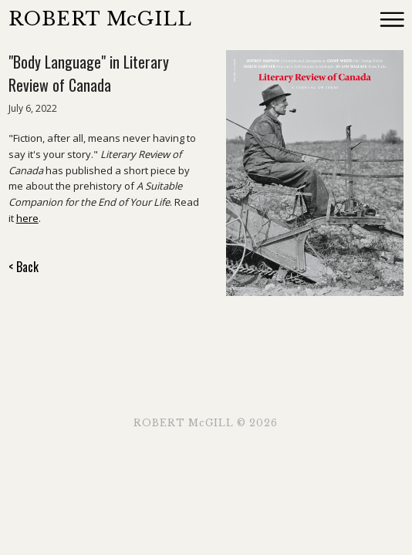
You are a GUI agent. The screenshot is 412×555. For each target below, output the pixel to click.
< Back (23, 266)
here (27, 218)
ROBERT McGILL (100, 19)
